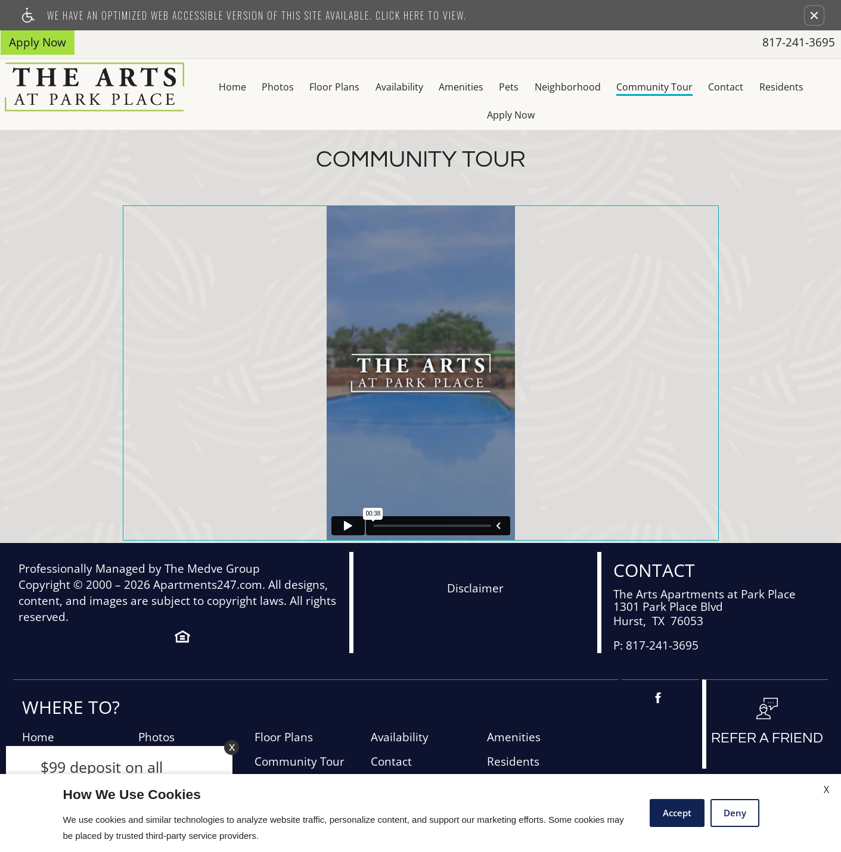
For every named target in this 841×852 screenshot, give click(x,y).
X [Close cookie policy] (826, 789)
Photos (228, 86)
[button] (814, 15)
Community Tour (608, 86)
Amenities (412, 86)
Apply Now (799, 86)
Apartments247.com (207, 557)
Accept (677, 813)
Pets (461, 86)
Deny (735, 813)
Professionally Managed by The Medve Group (139, 541)
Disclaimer (475, 561)
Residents (736, 86)
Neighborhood (521, 86)
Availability (350, 86)
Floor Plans (285, 86)
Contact (680, 86)
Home (181, 86)
